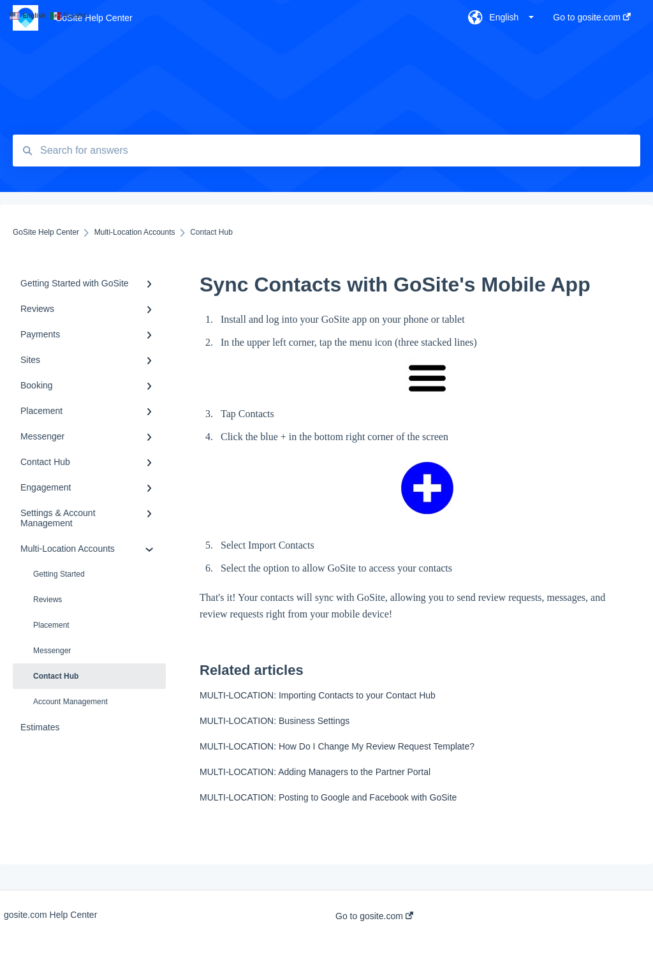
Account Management (70, 701)
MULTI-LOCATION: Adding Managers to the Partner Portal (315, 772)
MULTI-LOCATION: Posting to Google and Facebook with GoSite (328, 797)
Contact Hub (55, 676)
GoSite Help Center (93, 18)
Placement (51, 625)
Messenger (52, 650)
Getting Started (59, 574)
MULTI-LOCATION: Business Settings (274, 721)
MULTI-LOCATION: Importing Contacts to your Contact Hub (318, 695)
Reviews (47, 599)
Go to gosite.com (374, 916)
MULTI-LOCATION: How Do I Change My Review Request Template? (337, 746)
